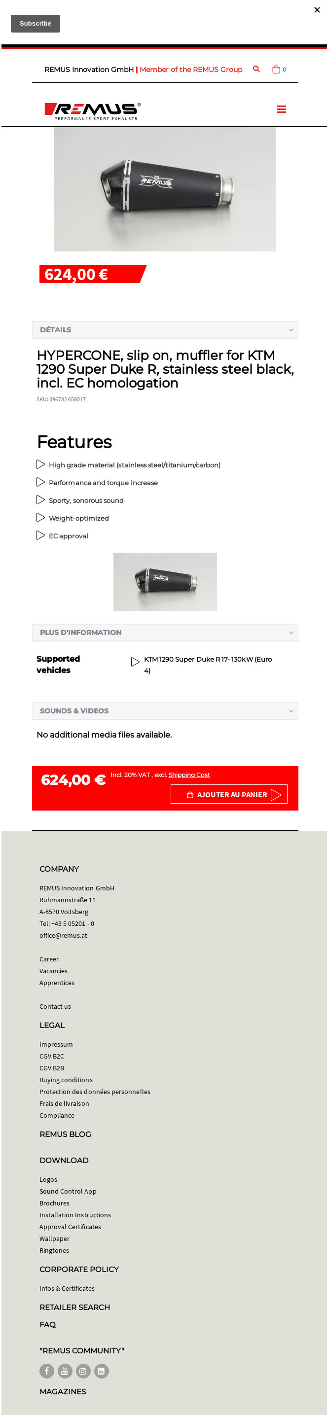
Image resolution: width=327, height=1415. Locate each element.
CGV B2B (51, 1067)
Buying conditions (66, 1079)
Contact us (55, 1006)
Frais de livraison (64, 1103)
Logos (48, 1179)
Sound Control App (68, 1191)
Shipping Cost (189, 774)
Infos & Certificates (67, 1288)
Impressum (56, 1044)
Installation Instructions (75, 1214)
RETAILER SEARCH (74, 1307)
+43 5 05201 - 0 (72, 923)
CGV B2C (51, 1056)
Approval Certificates (70, 1226)
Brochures (54, 1203)
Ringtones (54, 1250)
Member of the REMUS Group (191, 69)
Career (49, 959)
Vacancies (53, 970)
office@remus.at (63, 935)
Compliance (57, 1115)
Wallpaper (54, 1238)
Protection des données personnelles (94, 1091)
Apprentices (57, 982)
